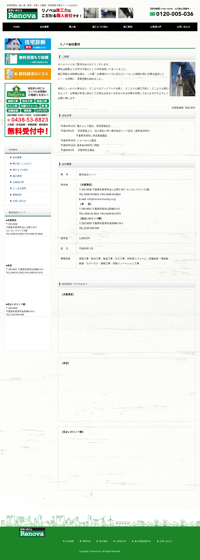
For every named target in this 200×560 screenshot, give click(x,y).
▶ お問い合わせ (18, 201)
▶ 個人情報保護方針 (141, 541)
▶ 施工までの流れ (19, 170)
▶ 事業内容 (16, 195)
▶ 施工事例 (16, 176)
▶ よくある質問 (18, 188)
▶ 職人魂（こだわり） (21, 163)
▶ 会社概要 (16, 157)
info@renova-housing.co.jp (101, 199)
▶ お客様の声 (17, 182)
